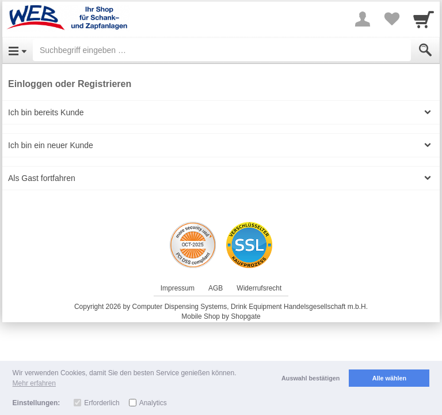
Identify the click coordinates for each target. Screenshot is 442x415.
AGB (215, 288)
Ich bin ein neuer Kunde (50, 145)
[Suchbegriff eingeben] (222, 50)
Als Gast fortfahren (41, 178)
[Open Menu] (17, 50)
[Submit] (425, 50)
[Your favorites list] (391, 19)
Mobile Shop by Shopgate (220, 316)
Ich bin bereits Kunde (46, 112)
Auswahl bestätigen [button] (310, 378)
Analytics (153, 403)
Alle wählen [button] (389, 378)
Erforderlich (101, 403)
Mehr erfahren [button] (34, 383)
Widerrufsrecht (259, 288)
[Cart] (423, 19)
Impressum (178, 288)
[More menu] (362, 19)
